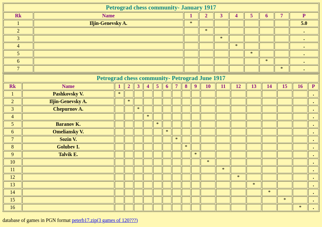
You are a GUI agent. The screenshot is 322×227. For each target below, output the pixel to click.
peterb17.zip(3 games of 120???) (105, 220)
